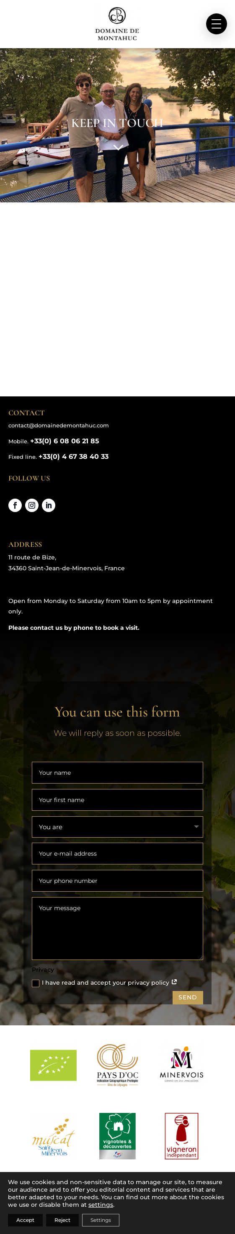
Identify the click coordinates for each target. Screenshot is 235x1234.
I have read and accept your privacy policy (105, 983)
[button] (216, 23)
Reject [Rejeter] (62, 1220)
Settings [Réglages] (100, 1220)
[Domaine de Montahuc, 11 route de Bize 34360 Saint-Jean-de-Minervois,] (117, 303)
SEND (187, 997)
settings (100, 1204)
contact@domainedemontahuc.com (58, 425)
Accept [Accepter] (25, 1220)
